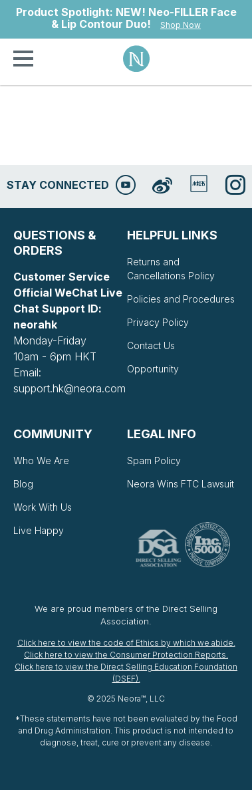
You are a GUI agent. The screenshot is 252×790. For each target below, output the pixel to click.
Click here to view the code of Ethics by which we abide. (126, 643)
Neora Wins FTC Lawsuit (180, 483)
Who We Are (41, 460)
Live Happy (38, 530)
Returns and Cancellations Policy (171, 268)
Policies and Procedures (181, 299)
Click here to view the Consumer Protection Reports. (126, 655)
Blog (23, 483)
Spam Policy (154, 460)
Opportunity (153, 368)
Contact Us (151, 345)
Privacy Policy (158, 322)
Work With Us (42, 507)
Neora (136, 58)
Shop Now (180, 25)
